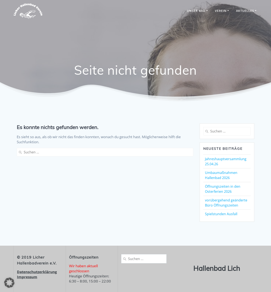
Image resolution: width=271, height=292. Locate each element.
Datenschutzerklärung (37, 271)
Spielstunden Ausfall (221, 214)
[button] (9, 282)
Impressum (27, 276)
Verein (221, 11)
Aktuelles (245, 11)
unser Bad (196, 11)
